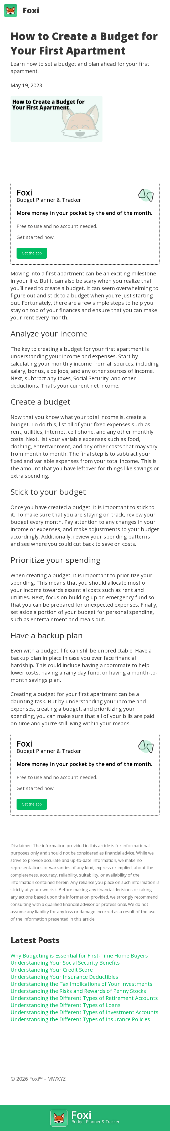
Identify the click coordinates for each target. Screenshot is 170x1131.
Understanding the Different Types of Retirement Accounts (84, 998)
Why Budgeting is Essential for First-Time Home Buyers (79, 955)
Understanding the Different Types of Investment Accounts (84, 1012)
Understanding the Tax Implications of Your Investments (81, 983)
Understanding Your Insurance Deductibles (64, 976)
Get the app (32, 253)
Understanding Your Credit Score (52, 969)
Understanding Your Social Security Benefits (65, 962)
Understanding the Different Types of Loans (66, 1005)
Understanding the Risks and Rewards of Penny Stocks (78, 990)
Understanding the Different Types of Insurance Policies (80, 1019)
